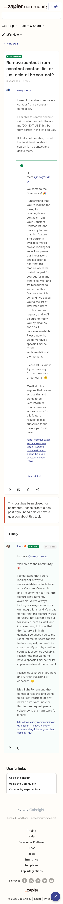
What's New (12, 34)
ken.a (20, 546)
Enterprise (31, 859)
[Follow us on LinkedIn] (31, 880)
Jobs (31, 853)
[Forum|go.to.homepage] (24, 6)
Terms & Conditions (17, 818)
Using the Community (22, 783)
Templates (31, 865)
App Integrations (31, 871)
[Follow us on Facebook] (24, 880)
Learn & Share (33, 26)
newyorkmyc (24, 90)
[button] (55, 6)
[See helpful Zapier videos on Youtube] (51, 880)
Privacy (48, 898)
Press (31, 848)
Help (32, 836)
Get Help (10, 26)
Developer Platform (32, 842)
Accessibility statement (43, 818)
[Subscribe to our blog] (37, 880)
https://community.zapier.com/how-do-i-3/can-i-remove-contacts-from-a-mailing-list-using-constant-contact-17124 (39, 450)
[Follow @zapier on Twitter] (44, 880)
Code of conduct (19, 777)
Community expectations (25, 789)
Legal (37, 898)
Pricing (31, 830)
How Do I (12, 43)
